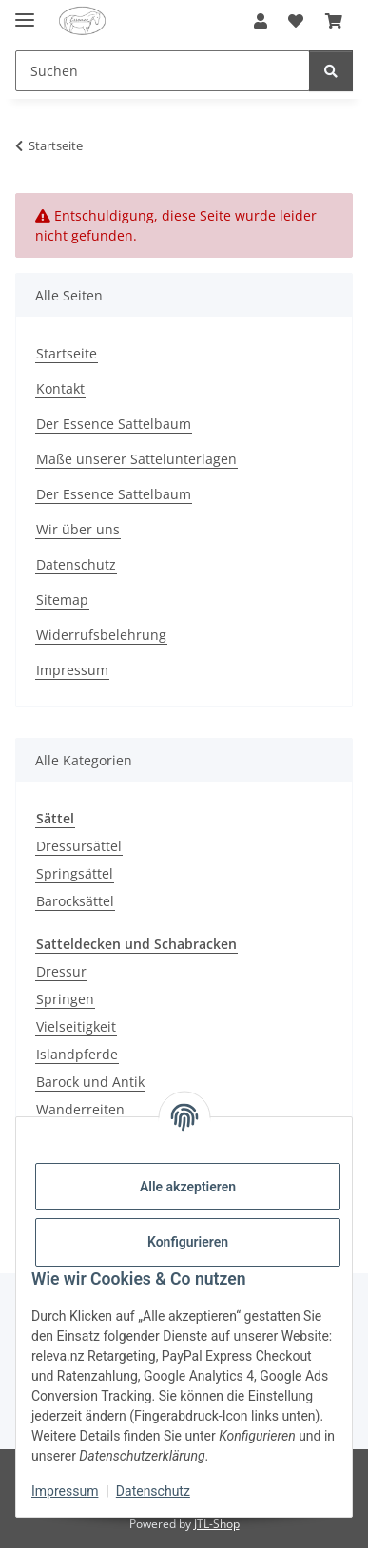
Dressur (61, 971)
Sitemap (62, 599)
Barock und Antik (90, 1082)
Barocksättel (75, 901)
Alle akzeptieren (188, 1186)
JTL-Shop (217, 1524)
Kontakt (60, 388)
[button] (260, 21)
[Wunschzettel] (296, 21)
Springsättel (74, 873)
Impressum (64, 1491)
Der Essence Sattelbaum (113, 424)
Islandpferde (77, 1054)
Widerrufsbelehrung (101, 635)
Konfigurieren (187, 1241)
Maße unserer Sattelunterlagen (136, 459)
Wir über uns (78, 529)
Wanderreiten (80, 1109)
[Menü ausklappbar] (24, 12)
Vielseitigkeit (76, 1026)
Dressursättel (79, 846)
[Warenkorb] (334, 21)
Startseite (66, 353)
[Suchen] (162, 70)
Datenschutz (153, 1491)
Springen (65, 999)
